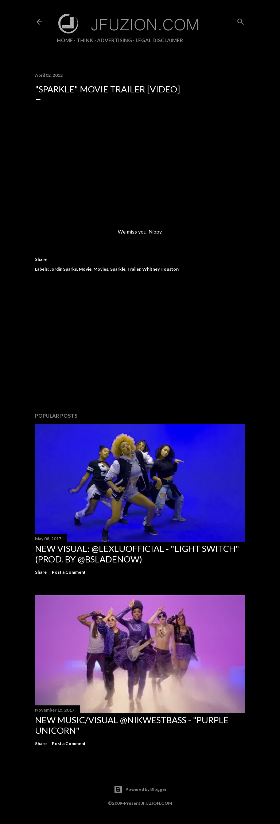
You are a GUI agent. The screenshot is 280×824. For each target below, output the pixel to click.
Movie (85, 269)
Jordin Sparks (63, 269)
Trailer (133, 269)
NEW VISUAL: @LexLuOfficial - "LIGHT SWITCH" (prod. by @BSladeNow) (137, 553)
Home (65, 40)
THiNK (85, 40)
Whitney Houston (160, 269)
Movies (100, 269)
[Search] (240, 20)
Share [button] (41, 259)
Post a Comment (69, 572)
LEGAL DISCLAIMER (159, 40)
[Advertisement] (140, 343)
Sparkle (117, 269)
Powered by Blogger (140, 789)
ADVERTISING (114, 40)
